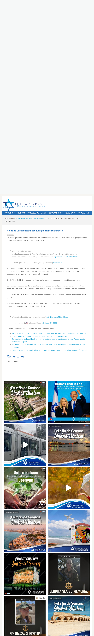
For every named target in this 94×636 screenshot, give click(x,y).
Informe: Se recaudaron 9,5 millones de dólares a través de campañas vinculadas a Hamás (49, 144)
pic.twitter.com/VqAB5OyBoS (67, 68)
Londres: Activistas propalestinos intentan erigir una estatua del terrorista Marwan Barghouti (49, 161)
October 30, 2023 (60, 74)
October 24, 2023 (50, 134)
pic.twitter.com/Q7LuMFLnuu (57, 128)
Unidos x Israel (23, 16)
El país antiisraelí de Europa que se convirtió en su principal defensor (39, 147)
